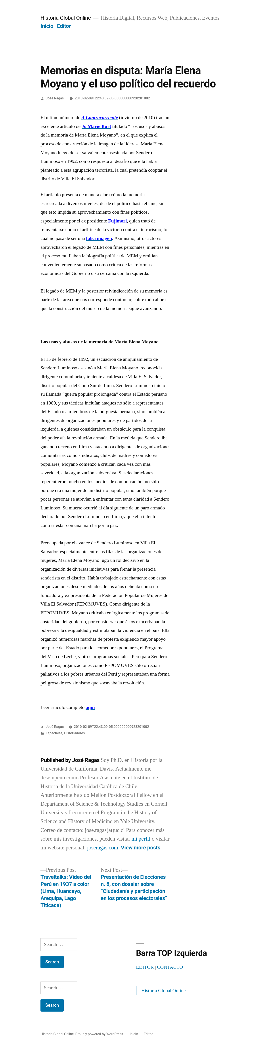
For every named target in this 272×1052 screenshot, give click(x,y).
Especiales (54, 733)
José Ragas (55, 98)
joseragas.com (102, 847)
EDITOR (145, 967)
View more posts (140, 847)
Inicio (46, 26)
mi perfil (140, 839)
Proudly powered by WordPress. (100, 1034)
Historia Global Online (65, 18)
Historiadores (74, 733)
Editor (64, 26)
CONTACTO (170, 967)
